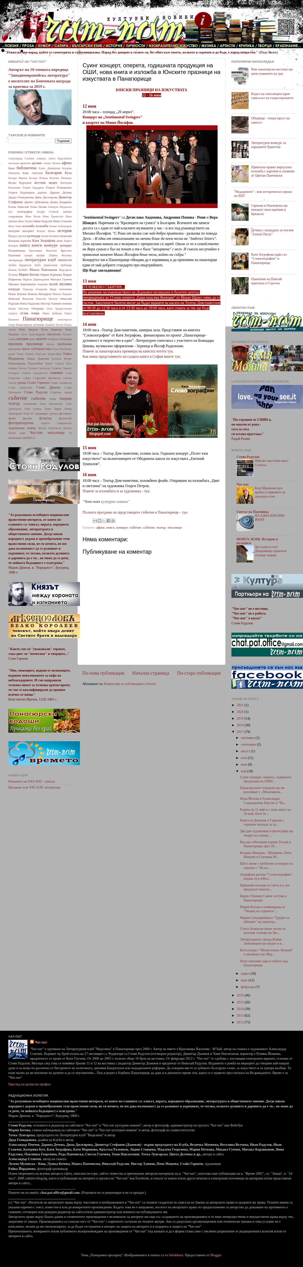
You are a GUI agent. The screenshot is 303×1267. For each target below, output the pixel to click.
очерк (35, 313)
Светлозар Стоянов (49, 368)
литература (15, 260)
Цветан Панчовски (49, 428)
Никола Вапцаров (39, 294)
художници (16, 428)
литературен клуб (40, 260)
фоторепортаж (20, 423)
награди (14, 289)
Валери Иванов (17, 178)
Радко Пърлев (25, 353)
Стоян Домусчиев (20, 387)
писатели (54, 334)
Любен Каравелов (19, 265)
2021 (240, 705)
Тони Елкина (33, 408)
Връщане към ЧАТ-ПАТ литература (34, 787)
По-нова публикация (103, 673)
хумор (31, 428)
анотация (13, 163)
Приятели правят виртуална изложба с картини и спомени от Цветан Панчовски (272, 171)
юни (244, 764)
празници (34, 344)
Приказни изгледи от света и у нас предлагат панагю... (265, 887)
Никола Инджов (62, 294)
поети (41, 338)
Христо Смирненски (56, 423)
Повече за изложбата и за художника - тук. (117, 491)
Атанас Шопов (52, 163)
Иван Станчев (62, 221)
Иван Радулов (43, 221)
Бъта (68, 173)
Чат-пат (36, 432)
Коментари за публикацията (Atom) (130, 684)
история (64, 230)
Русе (69, 363)
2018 (240, 725)
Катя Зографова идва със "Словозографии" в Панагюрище (269, 258)
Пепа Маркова (51, 329)
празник (15, 344)
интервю (14, 231)
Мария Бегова (29, 274)
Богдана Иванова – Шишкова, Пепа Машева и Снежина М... (266, 855)
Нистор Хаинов (51, 303)
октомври (248, 738)
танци (52, 398)
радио (11, 353)
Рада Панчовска (62, 348)
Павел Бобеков (52, 313)
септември (249, 744)
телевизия (30, 403)
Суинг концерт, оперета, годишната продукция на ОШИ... (266, 779)
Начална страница (150, 673)
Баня (11, 168)
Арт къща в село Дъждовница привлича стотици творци (270, 551)
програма (14, 349)
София (26, 378)
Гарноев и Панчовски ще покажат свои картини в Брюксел (269, 210)
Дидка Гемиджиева (21, 197)
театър (161, 527)
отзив (24, 313)
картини (26, 240)
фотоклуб (65, 418)
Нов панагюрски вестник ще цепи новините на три (272, 71)
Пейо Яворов (28, 329)
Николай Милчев (46, 298)
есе (10, 211)
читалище (174, 527)
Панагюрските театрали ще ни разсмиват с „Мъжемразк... (262, 790)
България (54, 172)
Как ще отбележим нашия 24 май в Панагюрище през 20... (265, 844)
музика (65, 284)
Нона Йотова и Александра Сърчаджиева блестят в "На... (263, 800)
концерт (121, 527)
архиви (36, 163)
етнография (24, 211)
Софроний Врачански (47, 378)
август (246, 751)
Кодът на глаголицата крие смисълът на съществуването (272, 96)
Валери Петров (38, 178)
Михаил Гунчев (61, 279)
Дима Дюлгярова (46, 197)
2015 (240, 1002)
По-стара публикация (199, 673)
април (246, 973)
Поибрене (53, 339)
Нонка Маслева (18, 308)
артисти (25, 163)
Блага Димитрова (49, 168)
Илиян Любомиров (60, 226)
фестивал (65, 413)
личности (65, 260)
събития (148, 527)
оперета (12, 313)
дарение (42, 192)
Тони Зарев (52, 408)
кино (60, 240)
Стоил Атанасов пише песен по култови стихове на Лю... (263, 931)
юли (244, 758)
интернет (28, 231)
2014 (240, 1009)
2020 (240, 712)
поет (32, 339)
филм (12, 418)
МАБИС (23, 269)
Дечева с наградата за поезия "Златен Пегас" (272, 232)
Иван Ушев (14, 226)
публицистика (41, 349)
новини (67, 303)
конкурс (51, 245)
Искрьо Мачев (46, 231)
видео (53, 182)
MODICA (28, 438)
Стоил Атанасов (61, 382)
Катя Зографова (43, 240)
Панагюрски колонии (30, 324)
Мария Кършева (51, 274)
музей (53, 284)
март (245, 980)
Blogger (215, 1255)
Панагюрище (38, 318)
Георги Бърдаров (33, 187)
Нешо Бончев (17, 294)
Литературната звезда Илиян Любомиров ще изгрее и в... (262, 941)
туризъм (53, 413)
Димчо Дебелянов (36, 202)
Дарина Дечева (61, 192)
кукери (29, 255)
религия (56, 358)
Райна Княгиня (38, 358)
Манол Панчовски (43, 270)
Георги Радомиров (21, 192)
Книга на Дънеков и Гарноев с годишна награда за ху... (262, 822)
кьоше (41, 255)
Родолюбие (35, 363)
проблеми (64, 344)
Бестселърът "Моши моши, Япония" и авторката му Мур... (266, 952)
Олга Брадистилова (59, 308)
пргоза (50, 344)
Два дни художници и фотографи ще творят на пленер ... (266, 833)
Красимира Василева (43, 250)
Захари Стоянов (47, 211)
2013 (240, 1015)
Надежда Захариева (35, 289)
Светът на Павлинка (252, 512)
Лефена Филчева (60, 255)
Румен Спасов (54, 363)
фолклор (45, 418)
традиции (41, 413)
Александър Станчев (21, 158)
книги (37, 245)
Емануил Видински (60, 206)
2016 (240, 995)
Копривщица (16, 250)
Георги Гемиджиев (59, 187)
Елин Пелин (38, 207)
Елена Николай (18, 207)
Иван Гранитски (53, 216)
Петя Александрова (33, 334)
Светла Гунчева (27, 368)
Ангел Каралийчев (60, 158)
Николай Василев (20, 298)
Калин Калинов (50, 236)
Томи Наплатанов (51, 403)
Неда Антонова (61, 289)
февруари (248, 987)
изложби (42, 226)
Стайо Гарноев (38, 382)
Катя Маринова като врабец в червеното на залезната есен (270, 492)
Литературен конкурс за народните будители (268, 145)
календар (33, 236)
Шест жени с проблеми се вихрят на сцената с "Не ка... (266, 865)
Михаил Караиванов (22, 284)
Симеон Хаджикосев (34, 373)
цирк (23, 432)
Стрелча (55, 392)
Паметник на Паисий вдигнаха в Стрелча (266, 281)
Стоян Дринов (48, 387)
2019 (240, 718)
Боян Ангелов (32, 173)
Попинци (65, 339)
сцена (68, 392)
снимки (56, 372)
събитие (135, 527)
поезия (22, 338)
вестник (40, 182)
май (244, 771)
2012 (240, 1022)
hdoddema (176, 1255)
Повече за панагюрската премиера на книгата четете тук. (129, 351)
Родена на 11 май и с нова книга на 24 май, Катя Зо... (265, 811)
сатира (12, 368)
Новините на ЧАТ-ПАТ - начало (31, 781)
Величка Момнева (60, 178)
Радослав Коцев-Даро (48, 353)
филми (27, 418)
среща (21, 382)
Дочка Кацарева (61, 202)
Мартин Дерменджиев (36, 279)
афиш (100, 527)
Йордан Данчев (17, 236)
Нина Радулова (30, 303)
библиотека (27, 168)
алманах (41, 158)
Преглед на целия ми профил (29, 1084)
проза (26, 349)
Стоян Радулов (35, 392)
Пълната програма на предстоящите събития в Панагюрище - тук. (135, 512)
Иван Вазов (32, 216)
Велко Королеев (19, 182)
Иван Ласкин (25, 221)
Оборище (37, 308)
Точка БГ (28, 413)
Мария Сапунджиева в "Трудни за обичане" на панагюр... (264, 920)
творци (65, 398)
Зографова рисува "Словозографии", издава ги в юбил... (266, 876)
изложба (28, 226)
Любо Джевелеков (45, 265)
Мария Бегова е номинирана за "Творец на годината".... (262, 909)
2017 (240, 732)
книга (110, 527)
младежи (42, 284)
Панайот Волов (54, 324)
